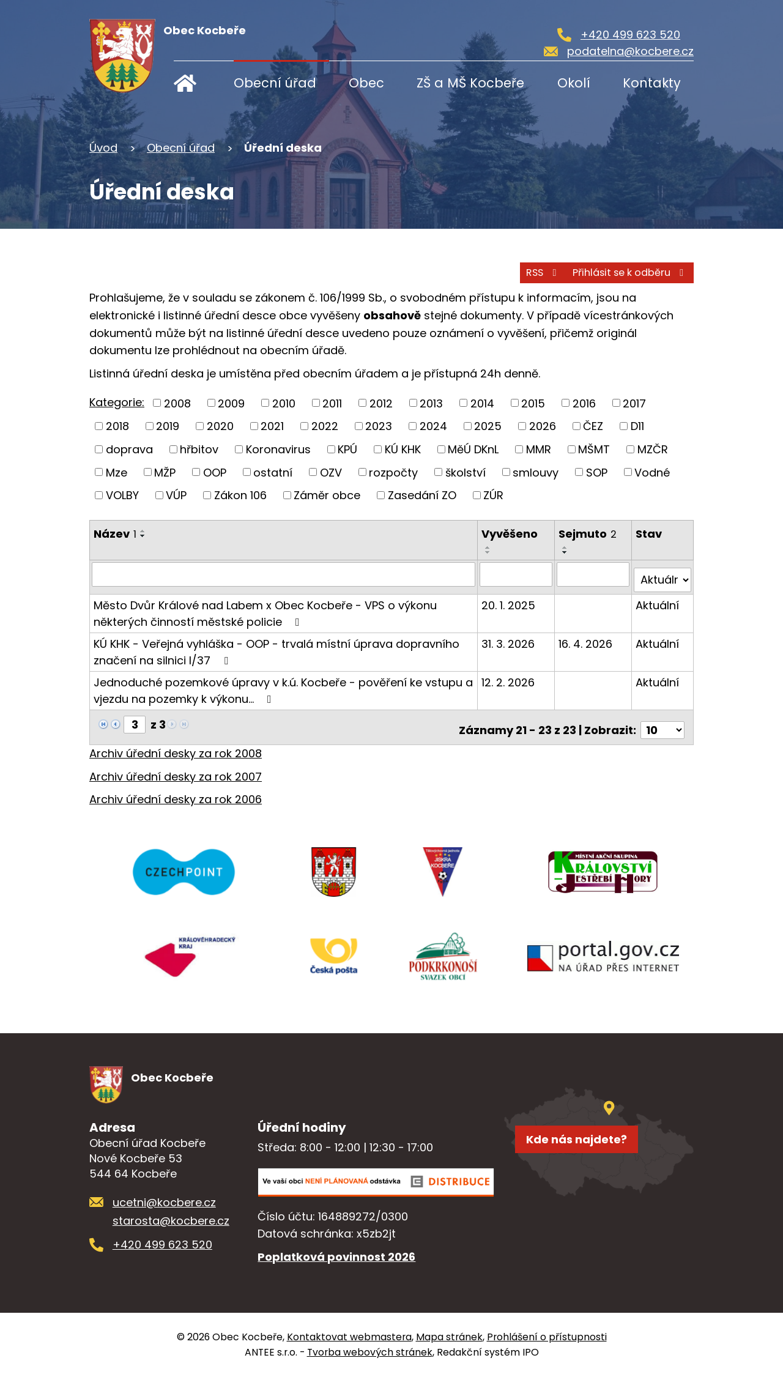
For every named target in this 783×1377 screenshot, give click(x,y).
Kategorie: (116, 402)
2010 (283, 402)
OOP (214, 472)
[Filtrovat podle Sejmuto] (594, 573)
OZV (331, 472)
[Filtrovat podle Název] (284, 573)
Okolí (573, 83)
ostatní (272, 472)
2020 (220, 426)
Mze (116, 472)
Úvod (193, 83)
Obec (366, 83)
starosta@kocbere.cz (171, 1221)
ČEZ (593, 426)
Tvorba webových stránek (369, 1353)
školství (465, 472)
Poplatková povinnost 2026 (336, 1257)
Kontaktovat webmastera (349, 1338)
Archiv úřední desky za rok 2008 (175, 741)
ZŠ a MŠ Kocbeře (470, 83)
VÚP (176, 495)
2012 (381, 402)
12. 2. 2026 (509, 675)
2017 (634, 402)
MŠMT (594, 448)
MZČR (652, 448)
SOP (596, 472)
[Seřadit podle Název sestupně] (143, 535)
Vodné (652, 472)
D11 (637, 426)
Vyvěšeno (511, 533)
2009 (231, 402)
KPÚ (347, 448)
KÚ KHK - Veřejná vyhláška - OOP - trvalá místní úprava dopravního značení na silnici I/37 (276, 645)
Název (115, 533)
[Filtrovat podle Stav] (662, 573)
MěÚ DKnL (473, 448)
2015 (533, 402)
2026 (542, 426)
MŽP (165, 472)
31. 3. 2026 (509, 637)
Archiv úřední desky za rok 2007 (175, 764)
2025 (488, 426)
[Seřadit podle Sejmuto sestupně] (566, 552)
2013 (431, 402)
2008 (177, 402)
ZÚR (493, 495)
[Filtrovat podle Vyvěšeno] (517, 573)
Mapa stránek (449, 1338)
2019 (167, 426)
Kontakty (652, 83)
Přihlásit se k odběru (612, 269)
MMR (538, 448)
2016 (584, 402)
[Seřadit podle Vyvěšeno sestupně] (490, 552)
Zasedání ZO (422, 495)
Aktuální (658, 598)
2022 (324, 426)
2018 (117, 426)
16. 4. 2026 (587, 637)
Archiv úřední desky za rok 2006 (175, 787)
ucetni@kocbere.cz (164, 1203)
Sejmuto (589, 533)
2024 (433, 426)
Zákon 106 (240, 495)
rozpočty (393, 472)
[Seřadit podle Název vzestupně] (143, 531)
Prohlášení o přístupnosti (547, 1338)
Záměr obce (327, 495)
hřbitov (199, 448)
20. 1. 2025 (510, 598)
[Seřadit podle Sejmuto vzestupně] (566, 547)
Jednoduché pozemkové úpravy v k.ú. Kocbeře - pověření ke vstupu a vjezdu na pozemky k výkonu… (283, 684)
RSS (495, 269)
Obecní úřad (275, 83)
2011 (332, 402)
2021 (272, 426)
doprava (129, 448)
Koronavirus (278, 448)
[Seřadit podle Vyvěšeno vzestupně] (490, 547)
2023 (378, 426)
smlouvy (535, 472)
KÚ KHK (403, 448)
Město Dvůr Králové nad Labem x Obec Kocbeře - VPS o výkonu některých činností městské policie (265, 607)
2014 (482, 402)
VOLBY (122, 495)
